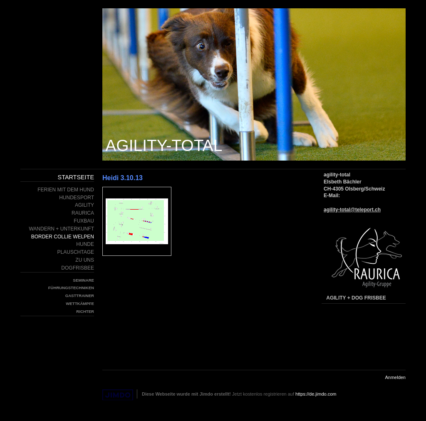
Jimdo (117, 395)
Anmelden (395, 377)
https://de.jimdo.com (315, 393)
